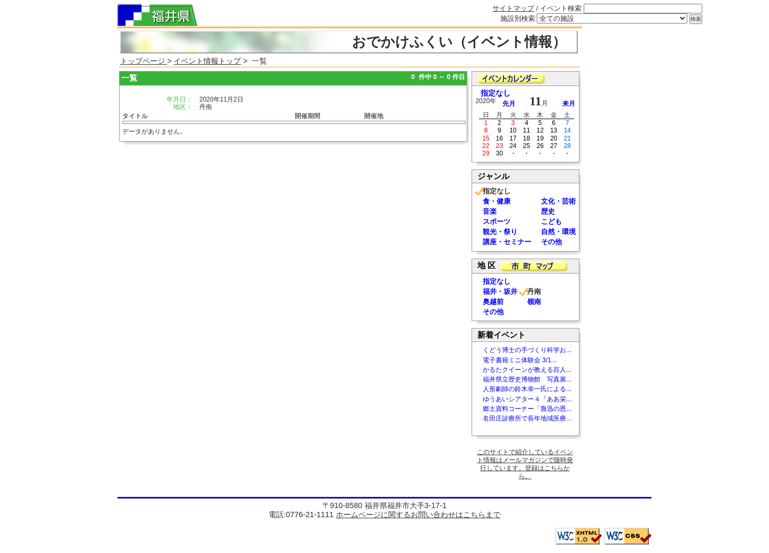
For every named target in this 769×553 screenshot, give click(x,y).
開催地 (373, 116)
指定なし (496, 93)
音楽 (490, 211)
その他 (551, 242)
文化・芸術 (558, 201)
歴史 (548, 211)
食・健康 (497, 201)
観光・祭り (500, 232)
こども (551, 221)
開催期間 (307, 116)
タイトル (135, 116)
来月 (568, 103)
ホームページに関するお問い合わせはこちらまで (418, 514)
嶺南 (534, 302)
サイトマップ (513, 8)
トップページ (143, 61)
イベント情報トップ (207, 61)
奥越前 (493, 302)
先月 (509, 103)
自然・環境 (558, 232)
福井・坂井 (500, 291)
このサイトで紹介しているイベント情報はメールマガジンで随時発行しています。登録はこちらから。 (525, 464)
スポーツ (497, 221)
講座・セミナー (507, 242)
